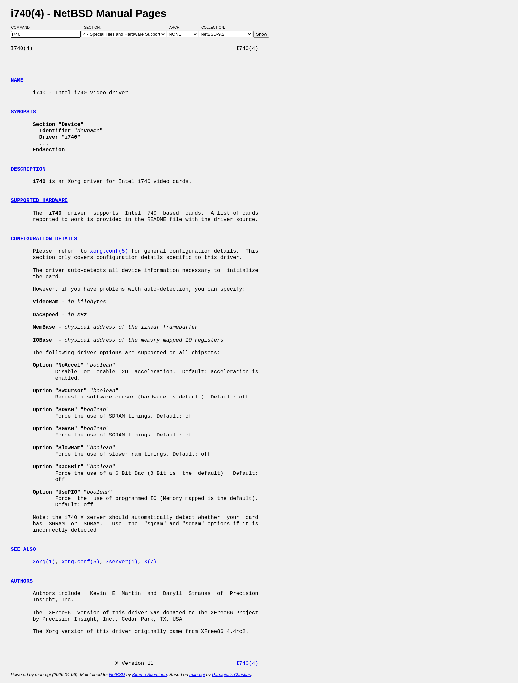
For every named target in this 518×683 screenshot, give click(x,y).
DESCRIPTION (28, 169)
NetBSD (117, 674)
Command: (23, 27)
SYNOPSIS (23, 112)
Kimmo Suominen (149, 674)
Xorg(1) (44, 562)
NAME (17, 80)
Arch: (177, 27)
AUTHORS (22, 581)
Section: (94, 27)
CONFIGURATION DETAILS (44, 239)
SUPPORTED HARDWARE (39, 200)
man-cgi (197, 674)
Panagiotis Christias (231, 674)
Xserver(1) (122, 562)
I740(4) (247, 663)
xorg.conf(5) (109, 251)
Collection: (213, 27)
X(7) (150, 562)
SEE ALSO (23, 549)
